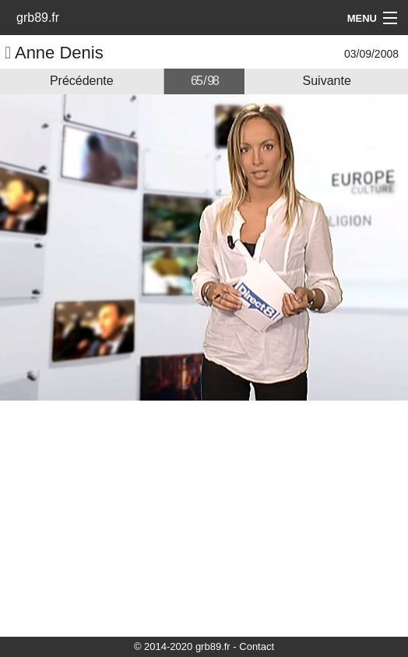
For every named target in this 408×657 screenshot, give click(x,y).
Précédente (82, 80)
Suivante (327, 80)
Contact (256, 646)
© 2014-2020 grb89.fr (182, 646)
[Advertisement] (204, 517)
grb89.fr (37, 17)
